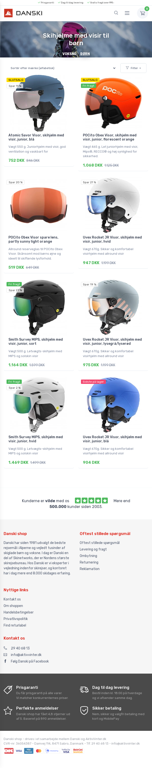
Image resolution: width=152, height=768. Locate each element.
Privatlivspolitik (16, 616)
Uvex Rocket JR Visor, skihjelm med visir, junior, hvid (112, 239)
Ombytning (88, 553)
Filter (132, 68)
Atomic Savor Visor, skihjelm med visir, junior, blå (36, 137)
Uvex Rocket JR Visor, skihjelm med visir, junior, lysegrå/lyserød (112, 340)
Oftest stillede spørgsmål (100, 540)
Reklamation (90, 566)
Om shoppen (13, 603)
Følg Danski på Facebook (26, 658)
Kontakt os (12, 596)
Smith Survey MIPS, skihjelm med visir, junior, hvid (35, 437)
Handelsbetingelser (19, 609)
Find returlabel (15, 622)
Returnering (89, 559)
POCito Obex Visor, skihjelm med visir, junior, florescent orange (110, 137)
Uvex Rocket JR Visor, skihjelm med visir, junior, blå (112, 437)
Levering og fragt (93, 546)
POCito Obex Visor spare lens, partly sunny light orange (33, 239)
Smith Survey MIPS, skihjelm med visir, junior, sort (35, 340)
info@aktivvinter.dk (23, 652)
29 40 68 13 (17, 645)
